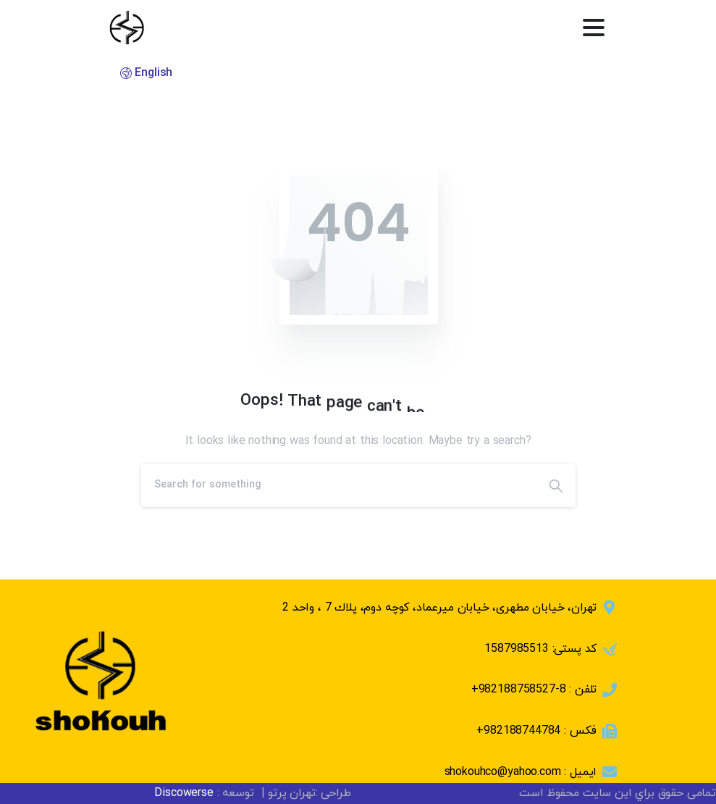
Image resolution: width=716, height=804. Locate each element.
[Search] (338, 485)
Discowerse (183, 793)
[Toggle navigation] (593, 27)
